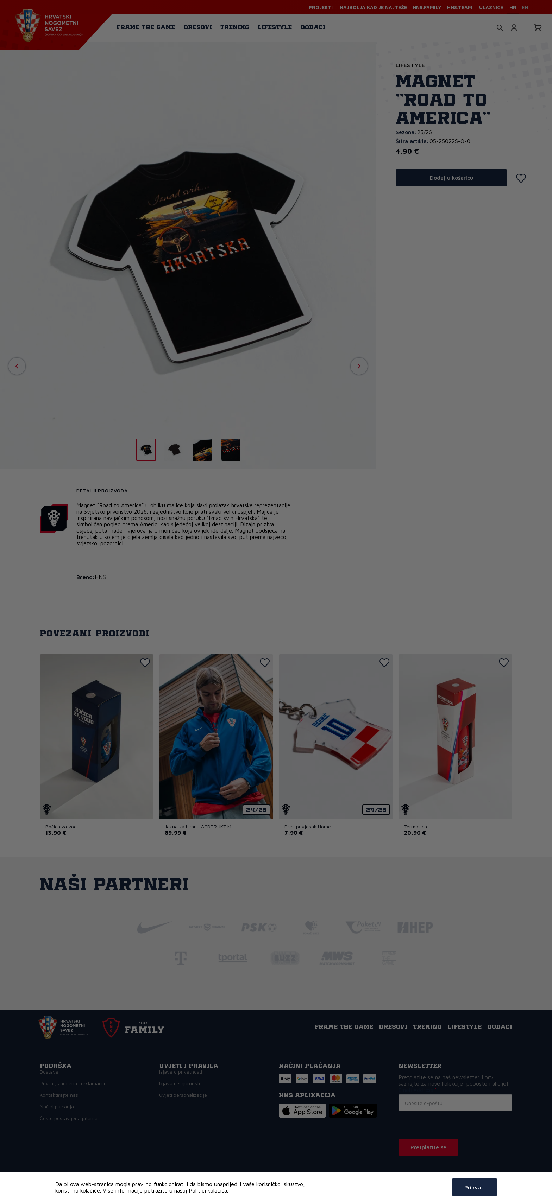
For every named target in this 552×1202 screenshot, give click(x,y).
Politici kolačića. (208, 1190)
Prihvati (474, 1187)
